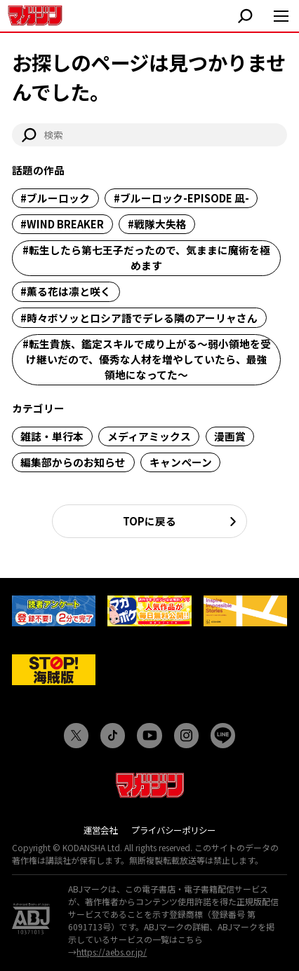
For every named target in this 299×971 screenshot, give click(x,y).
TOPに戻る (149, 521)
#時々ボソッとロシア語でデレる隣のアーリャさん (139, 317)
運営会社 (100, 830)
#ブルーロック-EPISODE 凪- (181, 198)
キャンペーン (181, 462)
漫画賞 (230, 436)
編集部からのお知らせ (73, 462)
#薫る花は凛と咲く (65, 291)
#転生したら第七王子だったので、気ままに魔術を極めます (146, 257)
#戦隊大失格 (157, 223)
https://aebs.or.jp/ (112, 952)
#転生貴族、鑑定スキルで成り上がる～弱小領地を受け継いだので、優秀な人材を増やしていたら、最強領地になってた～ (146, 359)
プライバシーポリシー (173, 830)
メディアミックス (149, 436)
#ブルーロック (55, 198)
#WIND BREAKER (62, 223)
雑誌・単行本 (52, 436)
